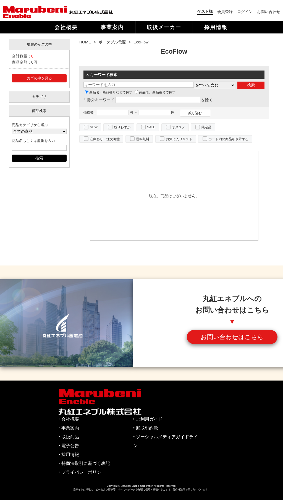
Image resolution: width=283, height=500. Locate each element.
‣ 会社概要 (69, 419)
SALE (151, 127)
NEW (94, 127)
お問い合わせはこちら (232, 337)
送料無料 (142, 139)
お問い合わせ (268, 11)
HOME (85, 42)
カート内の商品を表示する (228, 139)
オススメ (178, 127)
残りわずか (122, 127)
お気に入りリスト (179, 139)
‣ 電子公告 (69, 445)
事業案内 (112, 27)
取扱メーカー (164, 27)
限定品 (206, 127)
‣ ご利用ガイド (148, 419)
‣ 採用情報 (69, 454)
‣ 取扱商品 (69, 436)
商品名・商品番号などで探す (108, 92)
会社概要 (66, 27)
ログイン (245, 11)
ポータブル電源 (112, 42)
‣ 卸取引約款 (145, 428)
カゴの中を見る (39, 78)
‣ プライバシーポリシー (82, 472)
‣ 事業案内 (69, 428)
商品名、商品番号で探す (155, 92)
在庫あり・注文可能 (105, 139)
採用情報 (215, 27)
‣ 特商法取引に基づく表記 (84, 463)
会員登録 (225, 11)
